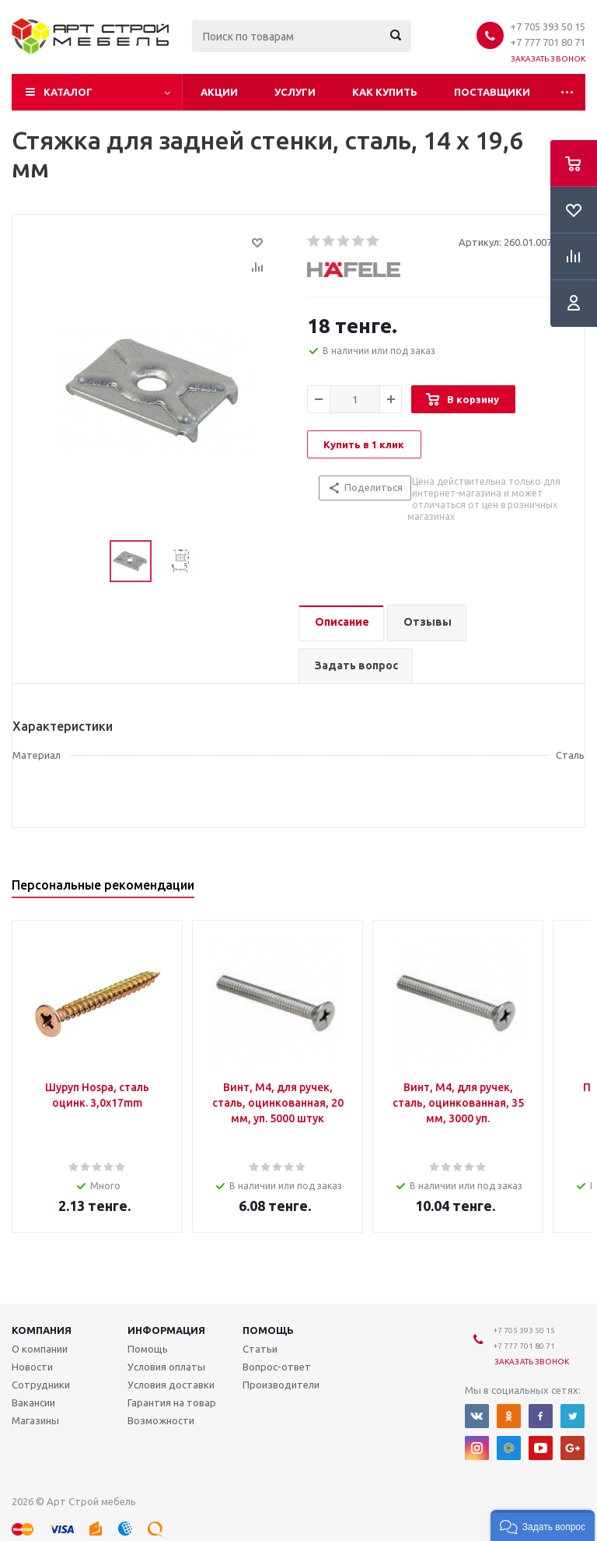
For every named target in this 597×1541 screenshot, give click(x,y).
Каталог (68, 91)
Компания (42, 1330)
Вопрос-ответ (277, 1366)
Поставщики (492, 91)
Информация (166, 1330)
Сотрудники (41, 1384)
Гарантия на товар (171, 1402)
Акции (219, 91)
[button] (543, 1525)
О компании (40, 1348)
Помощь (268, 1330)
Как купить (384, 91)
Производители (281, 1384)
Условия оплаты (166, 1366)
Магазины (35, 1420)
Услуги (295, 91)
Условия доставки (171, 1384)
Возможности (160, 1420)
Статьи (260, 1348)
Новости (32, 1366)
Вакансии (33, 1402)
